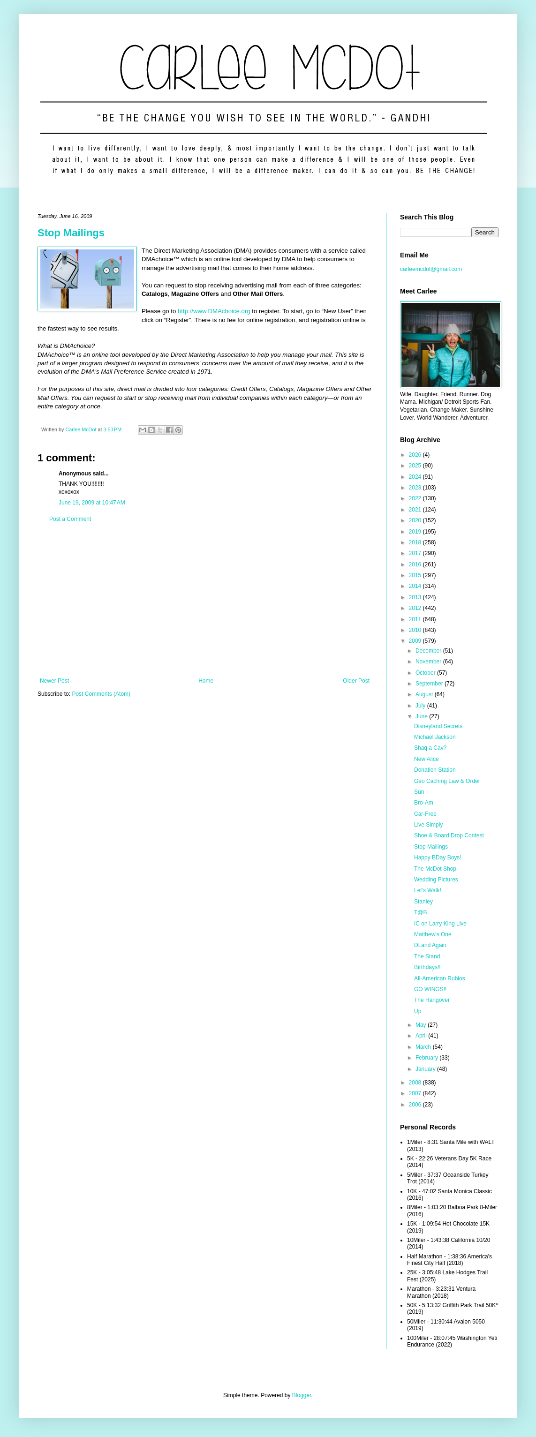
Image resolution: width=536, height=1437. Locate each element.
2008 (416, 1082)
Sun (419, 792)
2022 (416, 498)
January (426, 1069)
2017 (416, 553)
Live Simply (428, 824)
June (422, 716)
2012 (416, 608)
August (425, 694)
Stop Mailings (71, 233)
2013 (416, 597)
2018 (416, 542)
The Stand (427, 956)
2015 (416, 575)
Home (205, 680)
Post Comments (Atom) (101, 694)
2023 (416, 487)
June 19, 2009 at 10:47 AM (92, 502)
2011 (416, 619)
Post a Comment (70, 519)
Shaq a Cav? (430, 748)
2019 (416, 531)
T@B (420, 912)
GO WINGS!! (430, 989)
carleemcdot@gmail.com (431, 269)
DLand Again (430, 945)
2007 (416, 1093)
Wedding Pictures (436, 879)
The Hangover (432, 1000)
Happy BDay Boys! (437, 857)
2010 (416, 630)
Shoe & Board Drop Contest (449, 835)
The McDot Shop (435, 868)
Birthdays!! (427, 967)
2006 (416, 1104)
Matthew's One (433, 934)
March (424, 1047)
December (429, 650)
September (430, 683)
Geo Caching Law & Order (447, 781)
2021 (416, 509)
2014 (416, 586)
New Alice (426, 759)
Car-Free (425, 814)
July (421, 705)
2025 (416, 465)
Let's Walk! (427, 890)
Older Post (356, 680)
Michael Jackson (435, 737)
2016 (416, 564)
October (426, 673)
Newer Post (54, 680)
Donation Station (435, 770)
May (421, 1025)
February (427, 1057)
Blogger (301, 1395)
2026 (416, 454)
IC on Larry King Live (440, 923)
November (429, 661)
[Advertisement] (205, 600)
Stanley (423, 901)
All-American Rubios (439, 978)
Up (417, 1011)
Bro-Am (423, 802)
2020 (416, 520)
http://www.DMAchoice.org (214, 311)
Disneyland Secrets (438, 726)
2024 (416, 477)
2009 (416, 641)
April (421, 1035)
